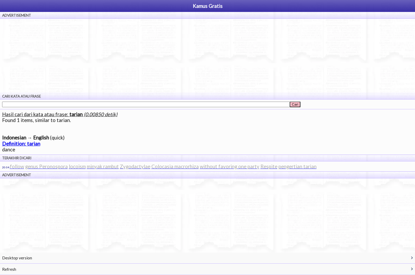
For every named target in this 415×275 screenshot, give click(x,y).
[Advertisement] (207, 56)
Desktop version (17, 257)
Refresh (9, 269)
